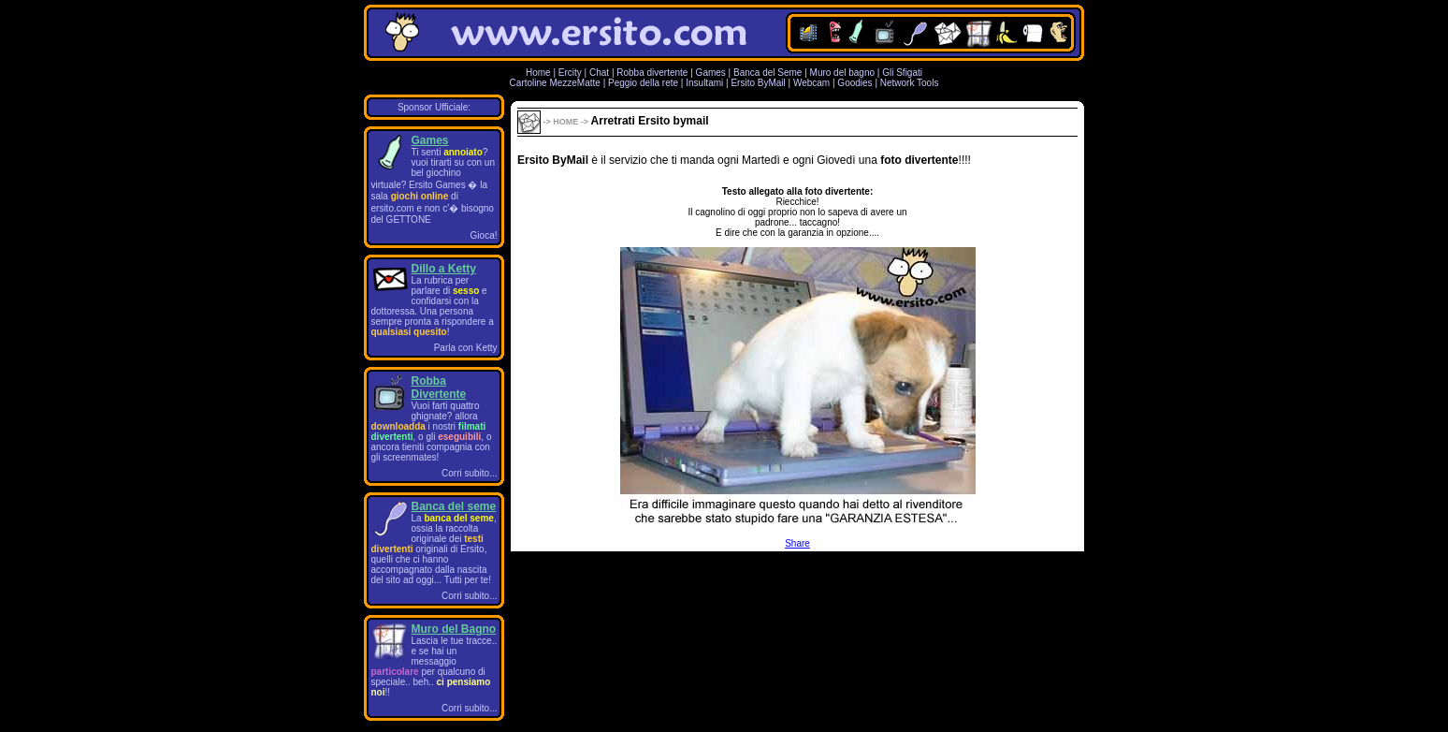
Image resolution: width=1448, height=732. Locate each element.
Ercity (570, 72)
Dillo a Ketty (444, 268)
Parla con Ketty (466, 348)
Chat (599, 72)
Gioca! (484, 235)
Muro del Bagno (454, 629)
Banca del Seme (767, 72)
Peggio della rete (643, 83)
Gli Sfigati (902, 72)
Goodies (854, 83)
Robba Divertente (439, 387)
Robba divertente (653, 72)
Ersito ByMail (758, 83)
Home (538, 72)
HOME (565, 121)
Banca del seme (454, 506)
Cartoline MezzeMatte (555, 83)
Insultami (704, 83)
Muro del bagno (843, 72)
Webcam (811, 83)
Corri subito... (469, 473)
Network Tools (909, 83)
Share (797, 543)
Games (711, 72)
